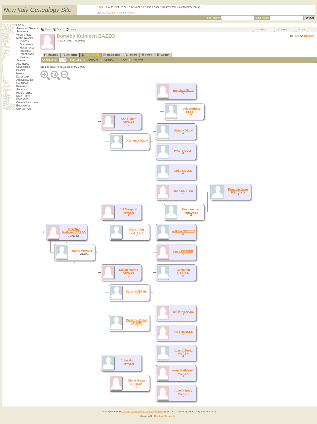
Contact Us (23, 108)
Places (20, 70)
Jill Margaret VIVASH (128, 211)
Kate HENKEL (183, 331)
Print (296, 36)
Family (147, 54)
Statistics (22, 99)
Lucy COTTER (183, 251)
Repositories (24, 92)
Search (60, 29)
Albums (21, 60)
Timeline (131, 54)
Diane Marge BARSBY (136, 382)
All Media (22, 63)
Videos (24, 57)
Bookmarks (23, 105)
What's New (23, 34)
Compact (93, 60)
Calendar (22, 83)
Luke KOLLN (183, 170)
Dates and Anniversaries (24, 78)
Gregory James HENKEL (136, 322)
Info (304, 29)
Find (262, 29)
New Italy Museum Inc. (165, 416)
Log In (20, 25)
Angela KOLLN (183, 90)
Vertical (109, 60)
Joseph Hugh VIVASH (183, 352)
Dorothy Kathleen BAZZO (73, 231)
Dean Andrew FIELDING (191, 211)
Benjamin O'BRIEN (183, 271)
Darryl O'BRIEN (136, 291)
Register (138, 60)
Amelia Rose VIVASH (183, 392)
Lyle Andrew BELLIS (191, 110)
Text (124, 60)
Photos (24, 41)
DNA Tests (23, 95)
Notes (20, 73)
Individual (51, 54)
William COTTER (183, 231)
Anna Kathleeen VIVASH (183, 372)
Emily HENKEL (183, 311)
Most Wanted (24, 37)
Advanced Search (27, 28)
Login (73, 29)
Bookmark (309, 36)
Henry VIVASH (82, 250)
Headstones (27, 47)
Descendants (90, 54)
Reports (21, 86)
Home (48, 29)
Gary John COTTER (136, 231)
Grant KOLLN (183, 130)
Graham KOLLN (137, 140)
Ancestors (70, 54)
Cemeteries (23, 66)
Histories (25, 50)
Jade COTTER (183, 190)
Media (284, 29)
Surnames (22, 31)
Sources (21, 89)
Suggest (163, 54)
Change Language (27, 102)
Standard (75, 59)
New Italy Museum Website (120, 12)
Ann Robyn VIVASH (128, 120)
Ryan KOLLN (183, 150)
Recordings (27, 54)
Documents (26, 44)
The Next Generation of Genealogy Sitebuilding (144, 411)
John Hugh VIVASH (128, 362)
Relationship (112, 54)
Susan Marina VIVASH (128, 271)
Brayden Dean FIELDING (238, 191)
